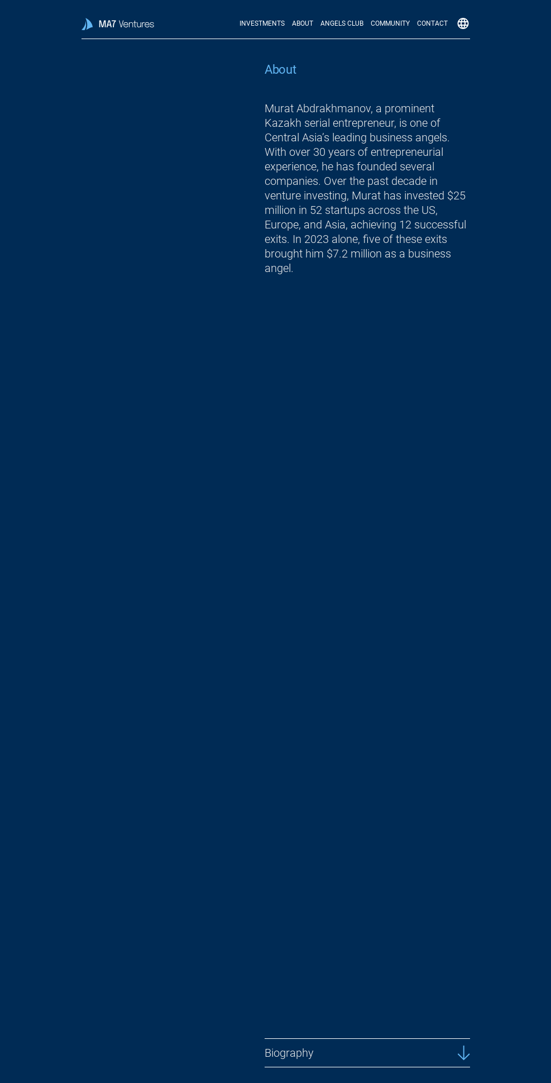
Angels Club (341, 23)
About (302, 23)
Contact (432, 23)
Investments (262, 23)
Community (390, 23)
